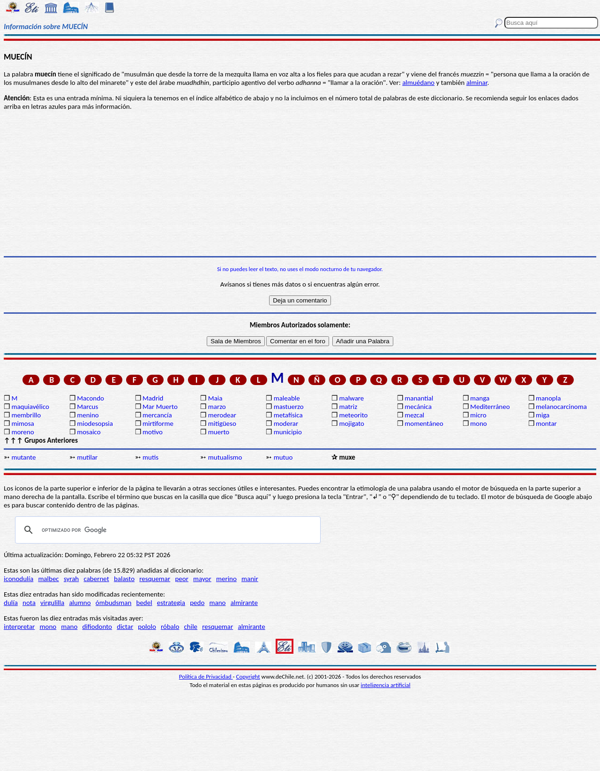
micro (478, 415)
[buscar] (166, 530)
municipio (288, 432)
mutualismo (225, 457)
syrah (71, 578)
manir (249, 578)
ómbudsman (113, 602)
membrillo (26, 415)
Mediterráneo (490, 406)
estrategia (171, 602)
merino (226, 578)
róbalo (170, 626)
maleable (287, 398)
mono (478, 423)
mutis (150, 457)
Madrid (152, 398)
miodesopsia (95, 423)
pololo (147, 626)
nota (29, 602)
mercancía (157, 415)
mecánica (418, 406)
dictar (125, 626)
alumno (79, 602)
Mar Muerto (160, 406)
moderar (286, 423)
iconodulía (18, 578)
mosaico (89, 432)
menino (88, 415)
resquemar (154, 578)
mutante (23, 457)
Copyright (248, 676)
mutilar (87, 457)
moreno (22, 432)
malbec (48, 578)
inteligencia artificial (386, 684)
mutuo (283, 457)
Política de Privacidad (206, 676)
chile (191, 626)
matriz (348, 406)
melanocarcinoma (561, 406)
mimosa (22, 423)
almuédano (418, 82)
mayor (202, 578)
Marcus (87, 406)
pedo (197, 602)
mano (218, 602)
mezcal (414, 415)
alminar (477, 82)
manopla (548, 398)
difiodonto (97, 626)
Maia (215, 398)
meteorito (353, 415)
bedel (144, 602)
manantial (419, 398)
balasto (124, 578)
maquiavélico (30, 406)
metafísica (288, 415)
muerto (218, 432)
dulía (11, 602)
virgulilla (52, 602)
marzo (217, 406)
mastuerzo (289, 406)
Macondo (90, 398)
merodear (222, 415)
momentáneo (424, 423)
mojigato (351, 423)
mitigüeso (222, 423)
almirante (244, 602)
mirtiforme (157, 423)
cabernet (96, 578)
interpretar (19, 626)
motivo (152, 432)
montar (546, 423)
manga (479, 398)
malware (351, 398)
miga (542, 415)
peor (181, 578)
